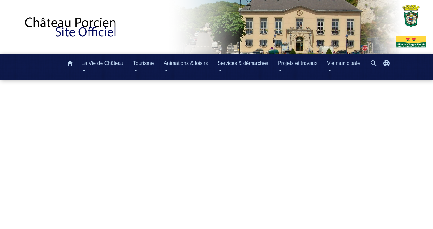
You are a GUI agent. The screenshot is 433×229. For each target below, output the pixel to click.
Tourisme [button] (143, 63)
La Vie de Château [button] (102, 63)
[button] (70, 64)
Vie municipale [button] (343, 63)
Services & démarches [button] (243, 63)
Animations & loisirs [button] (186, 63)
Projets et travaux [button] (298, 63)
